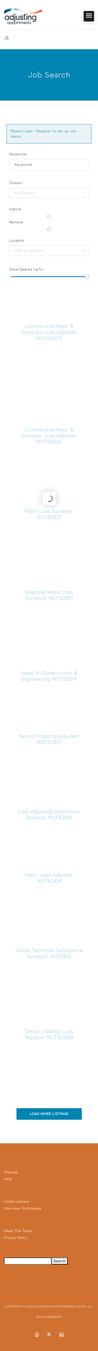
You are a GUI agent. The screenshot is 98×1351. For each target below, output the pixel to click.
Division (15, 183)
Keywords (18, 154)
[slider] (87, 276)
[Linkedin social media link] (61, 1334)
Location (16, 240)
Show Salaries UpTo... (27, 269)
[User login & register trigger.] (7, 38)
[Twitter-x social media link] (49, 1334)
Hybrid (15, 209)
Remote (16, 222)
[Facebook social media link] (36, 1334)
